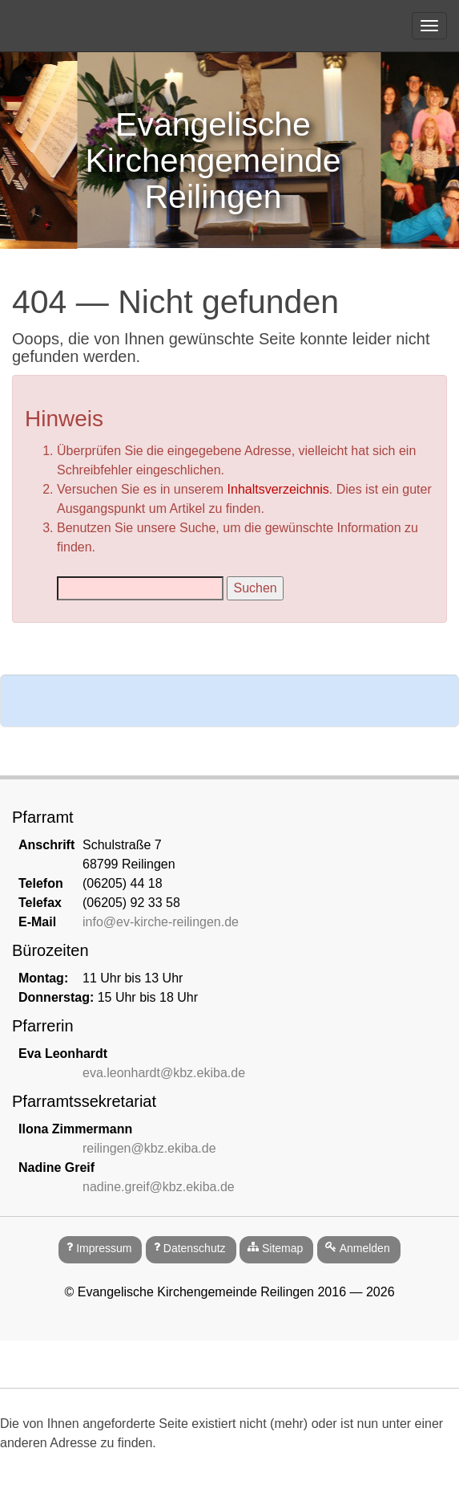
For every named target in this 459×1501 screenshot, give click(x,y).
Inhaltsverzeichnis (278, 489)
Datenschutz (194, 1248)
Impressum (103, 1248)
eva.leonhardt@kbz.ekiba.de (164, 1073)
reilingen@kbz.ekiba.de (149, 1148)
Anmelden (365, 1248)
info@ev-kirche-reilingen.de (161, 922)
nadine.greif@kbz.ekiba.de (159, 1187)
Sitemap (282, 1248)
